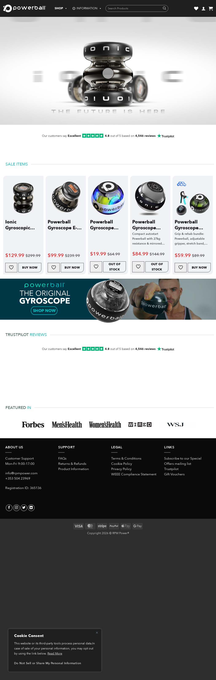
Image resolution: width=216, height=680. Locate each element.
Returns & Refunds (72, 463)
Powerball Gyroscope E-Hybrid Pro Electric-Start (62, 225)
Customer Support (19, 458)
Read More (54, 654)
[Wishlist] (196, 8)
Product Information (73, 469)
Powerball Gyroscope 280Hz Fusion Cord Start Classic (105, 225)
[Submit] (164, 8)
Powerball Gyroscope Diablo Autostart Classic (144, 225)
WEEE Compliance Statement (133, 474)
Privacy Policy (121, 469)
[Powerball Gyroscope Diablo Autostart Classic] (150, 198)
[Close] (96, 632)
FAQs (62, 458)
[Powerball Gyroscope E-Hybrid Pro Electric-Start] (66, 198)
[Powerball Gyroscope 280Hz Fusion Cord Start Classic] (108, 198)
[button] (203, 8)
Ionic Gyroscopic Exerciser (17, 225)
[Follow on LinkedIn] (31, 507)
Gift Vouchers (174, 474)
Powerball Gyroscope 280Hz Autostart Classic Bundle (191, 225)
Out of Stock (115, 266)
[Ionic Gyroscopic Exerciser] (23, 198)
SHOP (61, 8)
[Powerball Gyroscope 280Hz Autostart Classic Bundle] (193, 198)
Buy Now (29, 268)
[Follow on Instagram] (16, 507)
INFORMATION (89, 8)
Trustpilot (171, 469)
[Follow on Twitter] (23, 507)
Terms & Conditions (126, 458)
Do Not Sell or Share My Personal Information (47, 663)
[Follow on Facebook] (9, 507)
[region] (54, 650)
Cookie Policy (121, 463)
